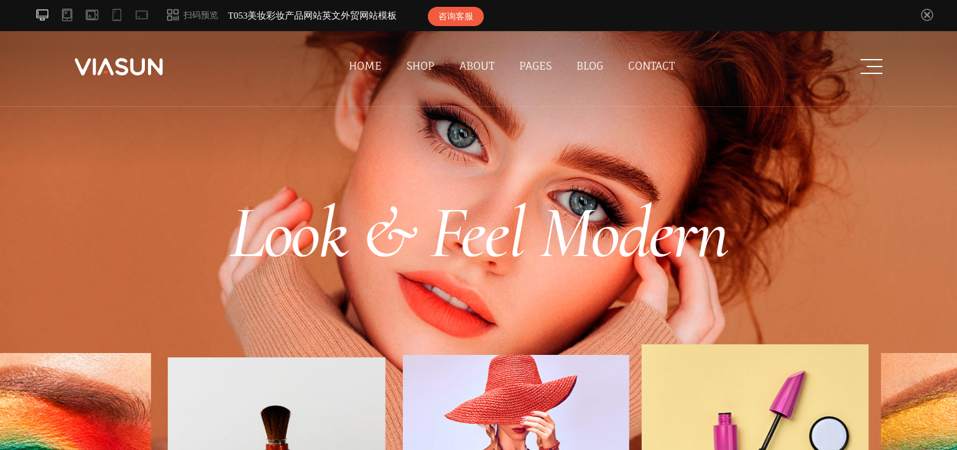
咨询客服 (455, 16)
